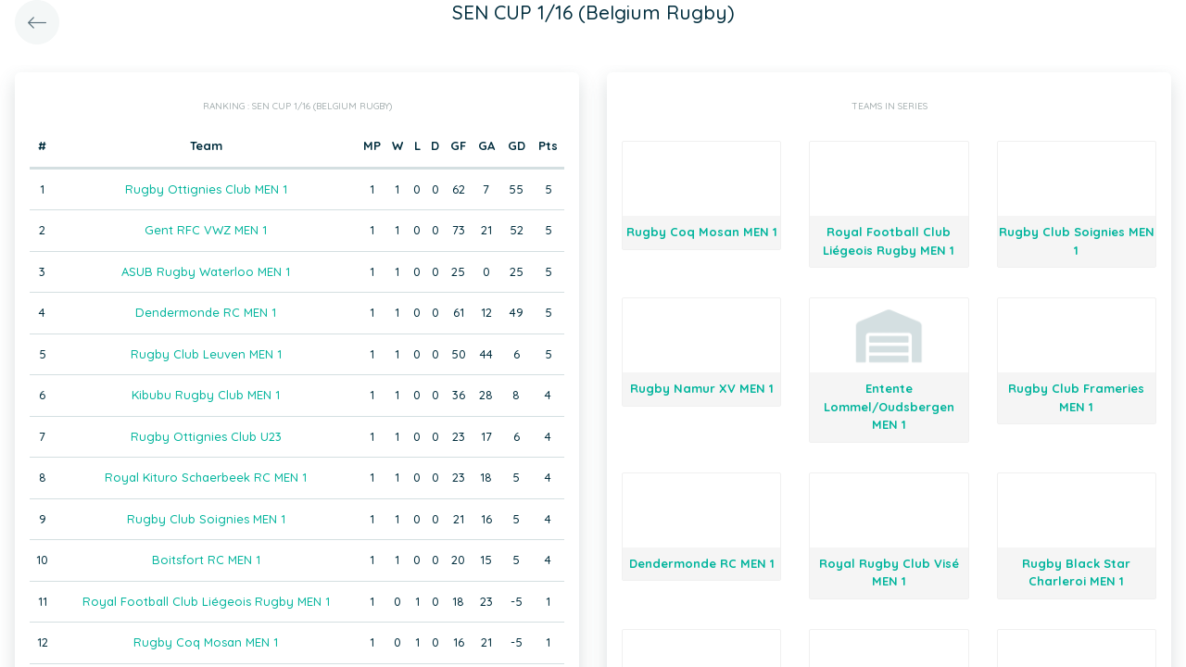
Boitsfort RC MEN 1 (206, 559)
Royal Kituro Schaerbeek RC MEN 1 (206, 477)
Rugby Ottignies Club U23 (206, 436)
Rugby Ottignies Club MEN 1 (206, 189)
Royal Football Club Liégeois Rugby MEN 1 (206, 601)
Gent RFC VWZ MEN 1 (206, 229)
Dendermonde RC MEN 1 (205, 312)
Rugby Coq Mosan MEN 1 (205, 642)
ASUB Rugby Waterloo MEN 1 (205, 271)
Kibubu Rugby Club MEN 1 (206, 394)
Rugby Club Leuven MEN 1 (206, 353)
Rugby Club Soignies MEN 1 (206, 518)
